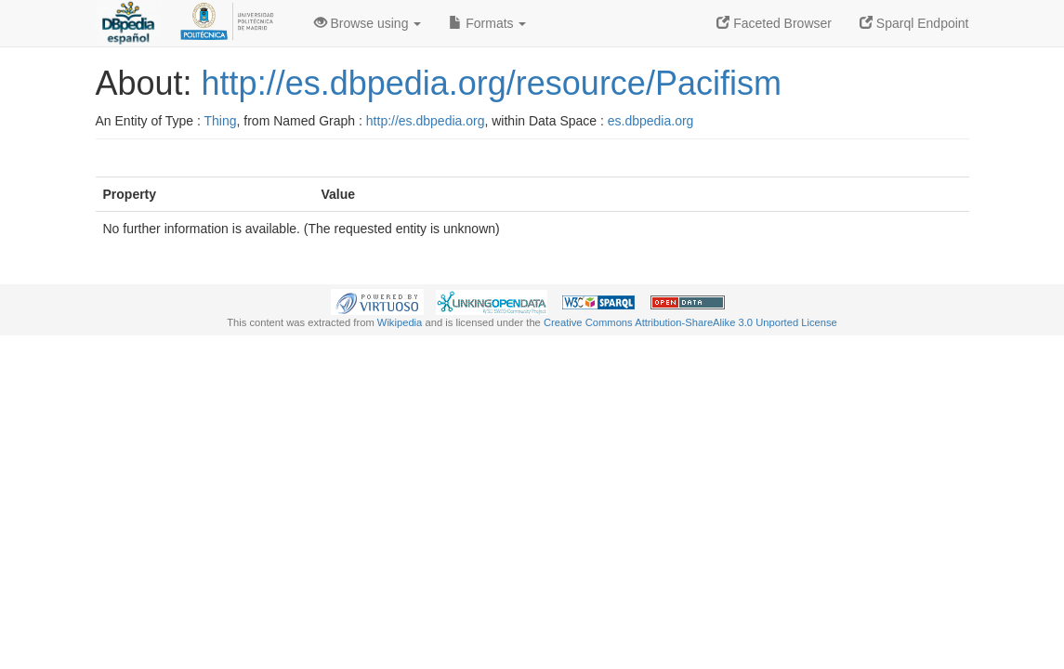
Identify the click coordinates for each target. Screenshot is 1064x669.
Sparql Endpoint (914, 23)
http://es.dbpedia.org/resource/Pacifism (492, 83)
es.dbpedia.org (651, 120)
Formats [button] (487, 23)
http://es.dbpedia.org (425, 120)
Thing (220, 120)
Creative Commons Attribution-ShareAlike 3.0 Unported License (690, 322)
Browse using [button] (368, 23)
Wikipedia (400, 322)
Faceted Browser (774, 23)
